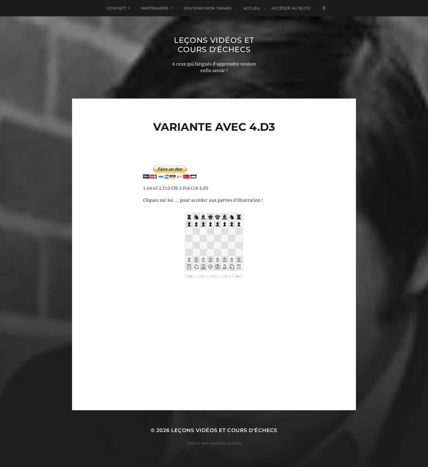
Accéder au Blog (290, 8)
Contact (116, 8)
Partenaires (154, 8)
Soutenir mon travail (207, 8)
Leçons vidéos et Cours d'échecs (214, 44)
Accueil (251, 8)
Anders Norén (226, 443)
